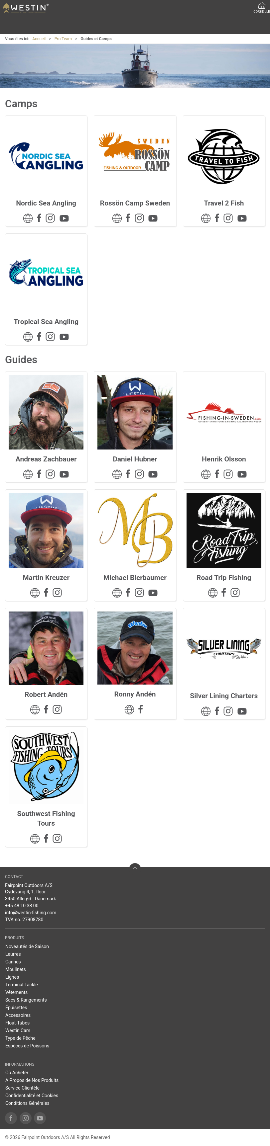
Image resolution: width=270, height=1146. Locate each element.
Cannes (13, 961)
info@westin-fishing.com (30, 912)
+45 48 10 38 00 (22, 905)
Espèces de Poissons (27, 1045)
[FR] (26, 8)
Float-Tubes (17, 1022)
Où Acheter (16, 1072)
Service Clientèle (22, 1088)
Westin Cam (17, 1030)
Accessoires (18, 1015)
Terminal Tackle (21, 984)
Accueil (39, 39)
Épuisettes (16, 1007)
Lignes (12, 977)
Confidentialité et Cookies (31, 1095)
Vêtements (16, 992)
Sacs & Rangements (26, 1000)
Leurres (13, 954)
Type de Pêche (20, 1038)
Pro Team (63, 39)
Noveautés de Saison (27, 946)
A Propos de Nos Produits (32, 1080)
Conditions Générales (27, 1103)
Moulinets (15, 969)
